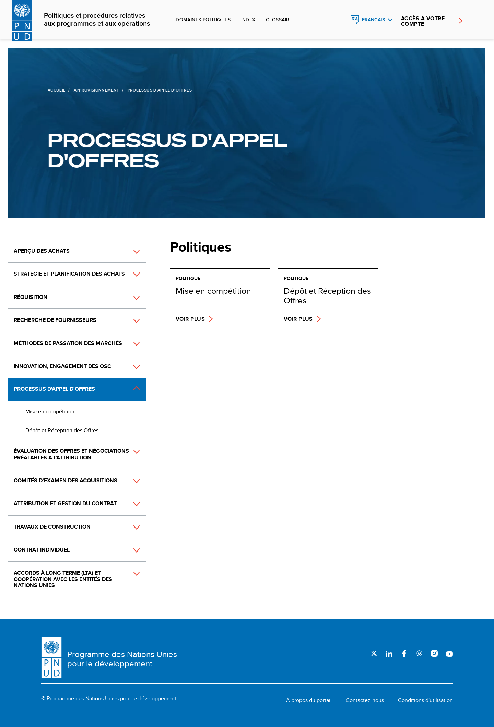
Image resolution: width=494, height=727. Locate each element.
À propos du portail (309, 700)
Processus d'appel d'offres (54, 389)
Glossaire (279, 19)
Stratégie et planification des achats (69, 274)
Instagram (434, 653)
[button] (129, 251)
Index (248, 19)
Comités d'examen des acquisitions (65, 480)
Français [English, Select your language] (373, 20)
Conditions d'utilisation (425, 700)
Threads (419, 653)
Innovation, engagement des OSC (62, 366)
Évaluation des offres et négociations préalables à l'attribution (71, 454)
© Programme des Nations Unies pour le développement (108, 698)
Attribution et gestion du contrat (65, 503)
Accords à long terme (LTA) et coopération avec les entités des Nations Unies (63, 579)
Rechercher (340, 19)
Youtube (449, 653)
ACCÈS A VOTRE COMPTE (423, 21)
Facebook (404, 653)
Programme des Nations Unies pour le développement (122, 659)
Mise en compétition (49, 411)
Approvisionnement (95, 90)
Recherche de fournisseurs (55, 320)
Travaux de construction (52, 527)
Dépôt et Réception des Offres (61, 430)
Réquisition (30, 297)
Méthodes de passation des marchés (68, 343)
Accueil (56, 90)
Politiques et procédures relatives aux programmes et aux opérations (97, 20)
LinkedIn (389, 653)
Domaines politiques (203, 19)
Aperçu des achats (42, 251)
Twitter (373, 653)
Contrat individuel (42, 550)
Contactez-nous (365, 700)
